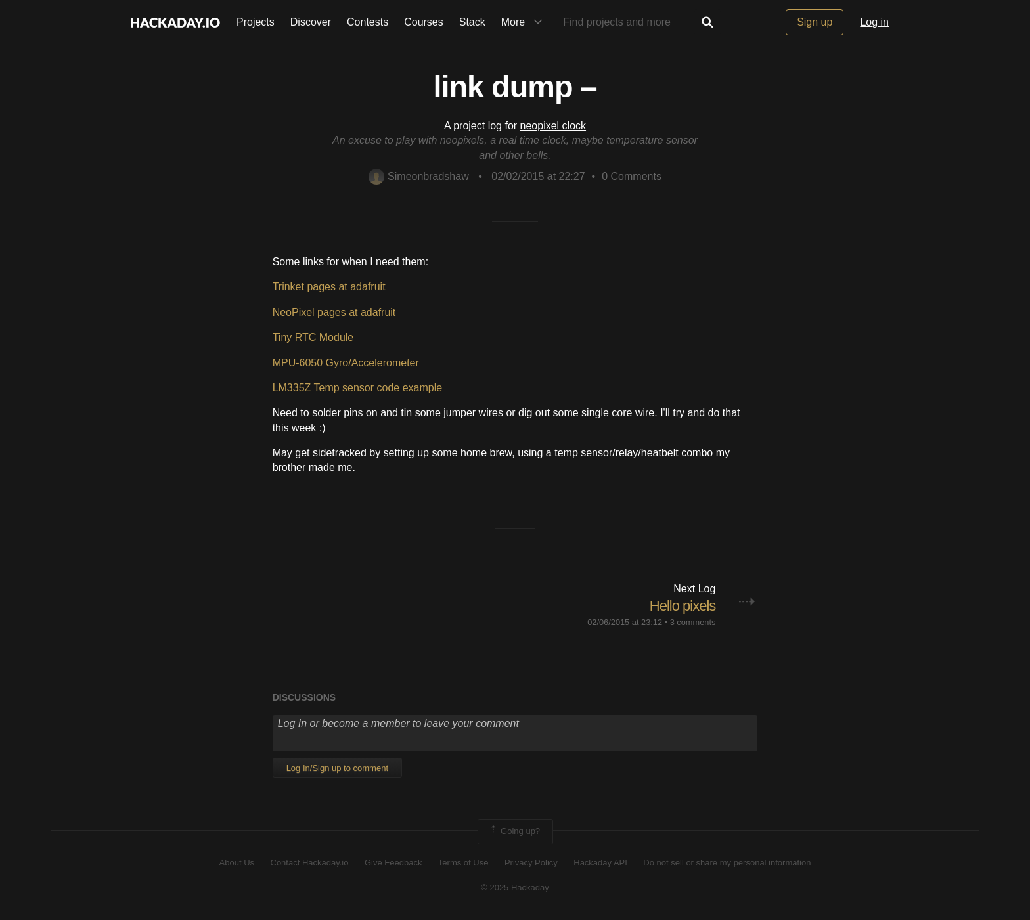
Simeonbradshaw (419, 176)
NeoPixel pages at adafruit (334, 312)
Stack (472, 22)
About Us (236, 862)
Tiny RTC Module (313, 337)
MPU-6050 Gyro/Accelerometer (346, 362)
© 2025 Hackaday (515, 887)
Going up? (514, 831)
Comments (631, 176)
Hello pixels (683, 606)
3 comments (693, 622)
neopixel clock (553, 125)
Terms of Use (463, 862)
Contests (367, 22)
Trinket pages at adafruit (329, 286)
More (525, 22)
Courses (423, 22)
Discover (310, 22)
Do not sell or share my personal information (727, 862)
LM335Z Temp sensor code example (358, 387)
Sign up (814, 22)
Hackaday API (600, 862)
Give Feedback (393, 862)
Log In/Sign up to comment (337, 768)
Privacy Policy (531, 862)
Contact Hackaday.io (310, 862)
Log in (874, 22)
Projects (255, 22)
